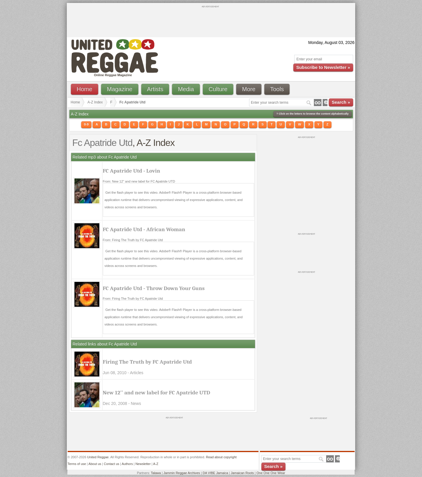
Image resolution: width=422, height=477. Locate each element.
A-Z (155, 464)
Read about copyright (221, 457)
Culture (218, 89)
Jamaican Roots (242, 473)
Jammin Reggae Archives (182, 473)
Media (186, 89)
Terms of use (77, 464)
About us (95, 464)
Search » (341, 102)
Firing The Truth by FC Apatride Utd (147, 362)
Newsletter (143, 464)
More (249, 89)
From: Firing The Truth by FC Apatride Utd (133, 240)
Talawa (156, 473)
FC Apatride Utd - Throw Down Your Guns (154, 288)
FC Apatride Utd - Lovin (131, 171)
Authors (127, 464)
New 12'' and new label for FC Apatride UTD (156, 392)
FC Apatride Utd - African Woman (144, 229)
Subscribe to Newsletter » (323, 67)
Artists (155, 89)
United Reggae (97, 457)
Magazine (119, 89)
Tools (277, 89)
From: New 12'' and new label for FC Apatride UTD (139, 181)
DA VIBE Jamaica (215, 473)
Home (84, 89)
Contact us (111, 464)
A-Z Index (95, 102)
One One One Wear (270, 473)
